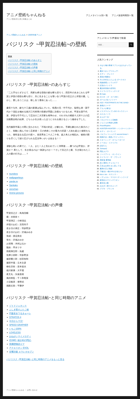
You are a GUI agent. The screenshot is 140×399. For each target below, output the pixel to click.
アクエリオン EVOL (19, 348)
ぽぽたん (103, 146)
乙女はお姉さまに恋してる (110, 166)
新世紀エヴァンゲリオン (109, 180)
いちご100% (15, 329)
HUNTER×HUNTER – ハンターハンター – (116, 128)
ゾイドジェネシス (18, 306)
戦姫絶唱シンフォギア (109, 83)
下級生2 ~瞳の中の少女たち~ (111, 171)
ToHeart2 (103, 149)
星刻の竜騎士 (105, 77)
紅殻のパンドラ (106, 85)
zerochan (13, 189)
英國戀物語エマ (16, 344)
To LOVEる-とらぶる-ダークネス (113, 80)
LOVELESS (15, 332)
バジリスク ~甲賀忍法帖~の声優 (23, 67)
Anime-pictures (16, 193)
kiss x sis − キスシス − (109, 174)
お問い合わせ (32, 390)
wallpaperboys (16, 177)
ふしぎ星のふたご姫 (19, 309)
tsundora (13, 174)
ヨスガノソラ (105, 114)
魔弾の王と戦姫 (106, 169)
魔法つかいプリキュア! (109, 71)
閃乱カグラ (104, 151)
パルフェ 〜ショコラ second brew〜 (114, 134)
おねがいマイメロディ (20, 336)
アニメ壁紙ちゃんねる (26, 15)
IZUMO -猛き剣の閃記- (20, 340)
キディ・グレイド (107, 74)
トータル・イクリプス (109, 143)
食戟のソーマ (105, 105)
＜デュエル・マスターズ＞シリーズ (114, 177)
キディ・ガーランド (108, 131)
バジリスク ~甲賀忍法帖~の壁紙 (23, 64)
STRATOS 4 (15, 317)
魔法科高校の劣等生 (108, 88)
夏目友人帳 (104, 183)
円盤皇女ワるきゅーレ (20, 313)
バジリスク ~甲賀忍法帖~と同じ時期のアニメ (29, 71)
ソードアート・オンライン (110, 154)
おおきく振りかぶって (109, 186)
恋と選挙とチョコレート (109, 163)
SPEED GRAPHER (18, 325)
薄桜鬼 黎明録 (105, 160)
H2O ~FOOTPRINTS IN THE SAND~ (114, 103)
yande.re (13, 181)
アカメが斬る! (105, 108)
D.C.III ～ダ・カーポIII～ (109, 97)
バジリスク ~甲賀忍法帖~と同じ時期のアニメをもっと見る (35, 359)
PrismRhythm (105, 126)
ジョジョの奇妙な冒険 (109, 123)
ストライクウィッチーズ (109, 91)
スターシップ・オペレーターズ (112, 140)
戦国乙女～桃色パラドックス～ (112, 137)
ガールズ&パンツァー (108, 100)
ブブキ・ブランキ (107, 189)
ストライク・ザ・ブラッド (110, 157)
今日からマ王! (16, 321)
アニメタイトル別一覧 (97, 15)
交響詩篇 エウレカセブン (21, 352)
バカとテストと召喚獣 (109, 120)
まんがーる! (104, 117)
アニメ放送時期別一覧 (123, 15)
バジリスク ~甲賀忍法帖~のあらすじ (25, 60)
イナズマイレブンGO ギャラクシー (114, 111)
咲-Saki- (103, 94)
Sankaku (13, 185)
